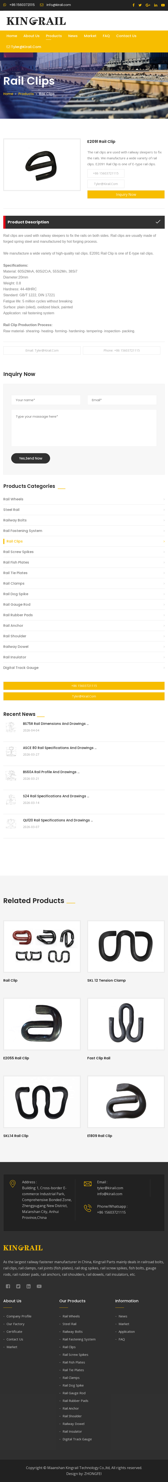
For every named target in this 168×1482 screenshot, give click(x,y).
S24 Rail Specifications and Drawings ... (56, 796)
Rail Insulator (14, 657)
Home (12, 35)
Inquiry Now (126, 194)
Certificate (14, 1331)
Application (127, 1331)
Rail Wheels (13, 499)
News (73, 35)
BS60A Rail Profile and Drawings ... (51, 772)
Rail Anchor (13, 625)
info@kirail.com (55, 4)
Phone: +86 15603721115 (121, 350)
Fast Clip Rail (98, 1058)
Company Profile (19, 1316)
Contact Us (126, 35)
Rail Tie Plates (15, 572)
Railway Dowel (15, 646)
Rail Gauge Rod (16, 604)
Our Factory (15, 1324)
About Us (31, 35)
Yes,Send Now (30, 458)
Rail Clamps (13, 583)
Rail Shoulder (14, 636)
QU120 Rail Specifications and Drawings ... (58, 820)
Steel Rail (11, 509)
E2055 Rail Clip (16, 1058)
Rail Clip (10, 980)
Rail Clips (15, 541)
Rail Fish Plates (16, 562)
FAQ (106, 35)
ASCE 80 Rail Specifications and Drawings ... (59, 747)
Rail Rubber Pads (18, 615)
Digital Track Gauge (20, 667)
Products (54, 35)
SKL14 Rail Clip (15, 1135)
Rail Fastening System (22, 530)
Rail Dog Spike (15, 593)
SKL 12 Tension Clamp (106, 980)
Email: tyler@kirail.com (42, 350)
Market (90, 35)
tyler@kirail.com (24, 46)
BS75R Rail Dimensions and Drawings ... (56, 723)
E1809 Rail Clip (99, 1135)
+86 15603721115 (19, 4)
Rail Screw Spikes (18, 551)
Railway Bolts (15, 520)
